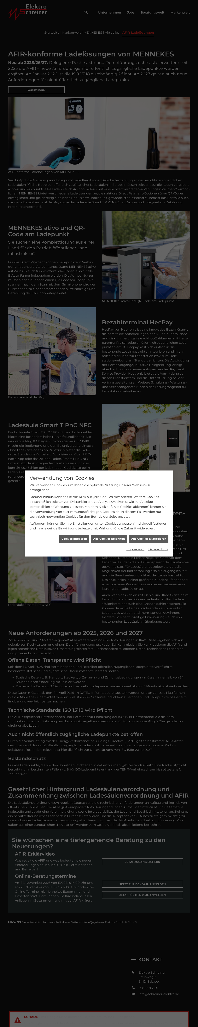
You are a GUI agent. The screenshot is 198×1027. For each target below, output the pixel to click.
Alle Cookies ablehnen (109, 156)
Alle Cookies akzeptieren (148, 156)
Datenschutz (158, 166)
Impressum (135, 166)
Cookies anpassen (74, 156)
